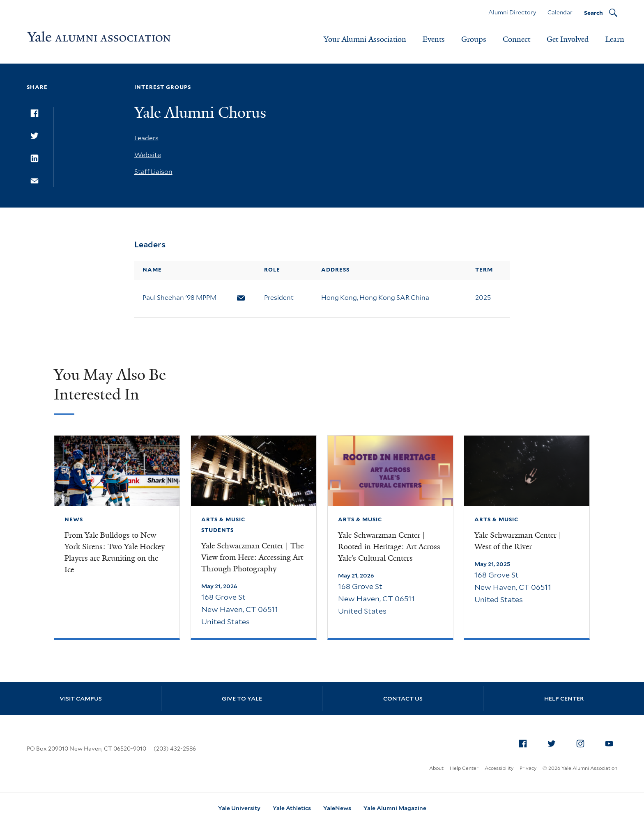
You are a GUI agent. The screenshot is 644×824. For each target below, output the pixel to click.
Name (152, 270)
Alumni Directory (512, 12)
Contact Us (403, 698)
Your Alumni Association (365, 39)
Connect (516, 39)
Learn (614, 39)
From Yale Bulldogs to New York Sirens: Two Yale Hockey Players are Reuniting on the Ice (114, 552)
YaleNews (337, 808)
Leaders (146, 138)
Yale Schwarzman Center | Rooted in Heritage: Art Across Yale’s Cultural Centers (389, 546)
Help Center (564, 698)
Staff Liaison (153, 172)
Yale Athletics (292, 808)
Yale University (239, 808)
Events (434, 39)
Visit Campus (81, 698)
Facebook (525, 742)
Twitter (553, 742)
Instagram (582, 742)
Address (335, 270)
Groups (473, 39)
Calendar (560, 12)
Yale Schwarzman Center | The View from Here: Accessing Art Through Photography (252, 557)
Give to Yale (242, 698)
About (436, 768)
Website (147, 155)
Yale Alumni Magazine (394, 808)
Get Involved (568, 39)
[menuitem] (523, 743)
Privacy (528, 768)
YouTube (611, 742)
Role (272, 270)
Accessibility (499, 768)
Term (484, 270)
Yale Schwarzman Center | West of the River (517, 541)
